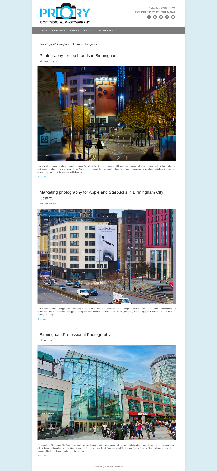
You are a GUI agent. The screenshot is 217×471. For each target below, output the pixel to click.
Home (44, 30)
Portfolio (73, 30)
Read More (42, 176)
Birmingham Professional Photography (75, 334)
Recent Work (57, 30)
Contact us (89, 30)
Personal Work (105, 30)
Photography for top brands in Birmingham (79, 55)
